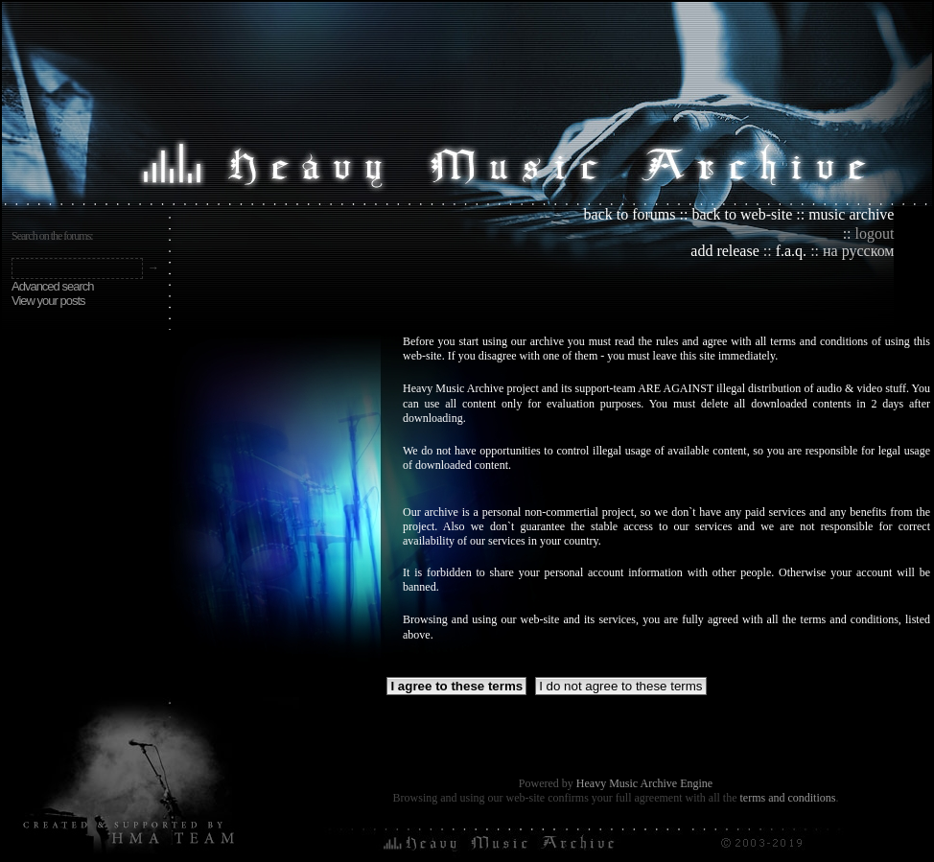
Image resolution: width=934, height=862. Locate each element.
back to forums (630, 214)
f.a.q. (791, 251)
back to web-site (741, 214)
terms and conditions (787, 797)
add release (724, 251)
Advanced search (52, 286)
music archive (851, 214)
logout (875, 233)
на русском (858, 251)
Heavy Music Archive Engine (644, 783)
